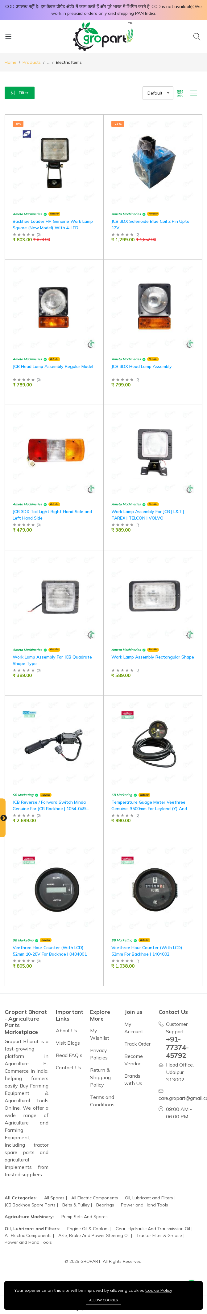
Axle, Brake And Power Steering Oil (94, 1235)
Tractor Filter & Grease (159, 1235)
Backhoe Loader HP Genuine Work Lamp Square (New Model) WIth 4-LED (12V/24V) (53, 227)
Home (10, 62)
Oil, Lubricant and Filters (149, 1198)
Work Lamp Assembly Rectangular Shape (152, 657)
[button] (158, 93)
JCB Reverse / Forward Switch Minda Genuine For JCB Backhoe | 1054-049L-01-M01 (51, 808)
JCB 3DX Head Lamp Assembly (141, 366)
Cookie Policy (158, 1290)
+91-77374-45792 (177, 1047)
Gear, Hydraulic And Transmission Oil (153, 1228)
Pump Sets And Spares (84, 1216)
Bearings (105, 1205)
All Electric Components (94, 1198)
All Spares (54, 1198)
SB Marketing (23, 795)
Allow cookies (103, 1300)
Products (32, 62)
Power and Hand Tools (144, 1205)
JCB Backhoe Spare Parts (30, 1205)
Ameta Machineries (27, 214)
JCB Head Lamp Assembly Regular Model (53, 366)
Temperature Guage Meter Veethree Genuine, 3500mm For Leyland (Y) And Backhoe (149, 808)
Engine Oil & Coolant (88, 1228)
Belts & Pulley (75, 1205)
